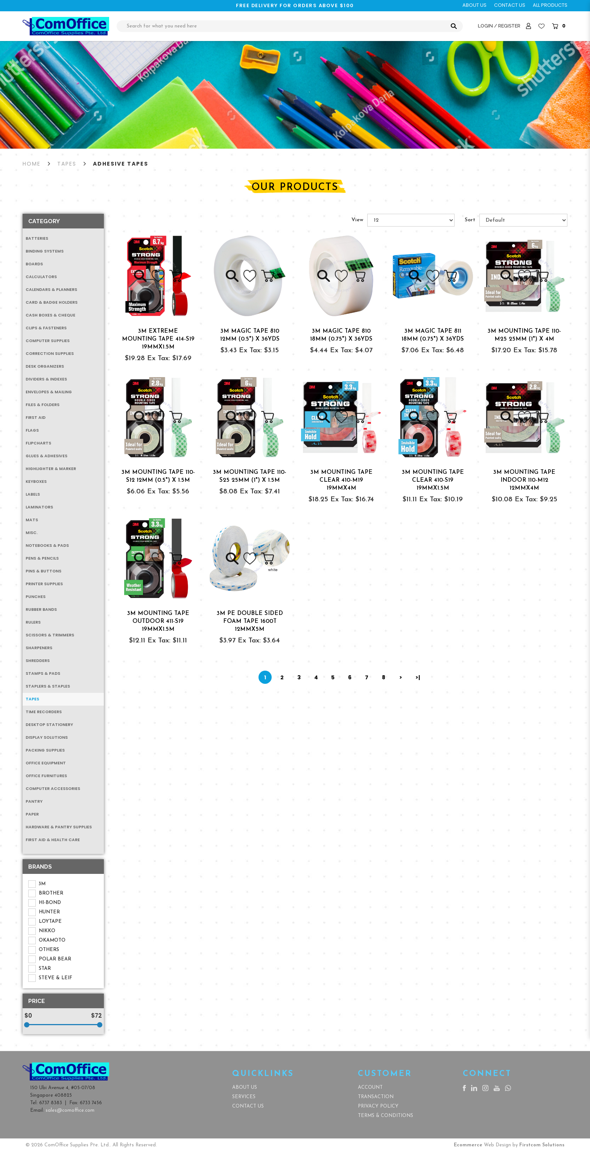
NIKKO (41, 931)
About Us (244, 1087)
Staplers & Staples (48, 686)
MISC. (32, 533)
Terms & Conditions (385, 1115)
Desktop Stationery (49, 724)
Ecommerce (468, 1145)
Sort (470, 220)
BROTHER (45, 893)
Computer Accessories (53, 788)
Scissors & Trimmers (50, 635)
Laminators (39, 507)
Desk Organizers (45, 366)
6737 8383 (50, 1102)
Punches (36, 597)
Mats (32, 520)
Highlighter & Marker (51, 469)
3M (37, 884)
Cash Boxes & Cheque (50, 315)
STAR (39, 968)
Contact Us (248, 1106)
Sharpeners (39, 648)
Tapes (66, 163)
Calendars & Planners (51, 289)
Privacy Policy (378, 1106)
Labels (33, 494)
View (357, 220)
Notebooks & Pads (47, 545)
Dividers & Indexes (46, 379)
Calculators (41, 277)
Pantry (34, 801)
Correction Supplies (50, 353)
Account (370, 1087)
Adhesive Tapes (120, 163)
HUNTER (44, 912)
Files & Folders (42, 405)
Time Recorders (44, 712)
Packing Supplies (45, 750)
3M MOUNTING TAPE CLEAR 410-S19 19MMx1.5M (433, 480)
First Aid (36, 417)
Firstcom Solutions (541, 1145)
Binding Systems (45, 251)
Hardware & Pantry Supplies (59, 827)
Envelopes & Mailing (49, 392)
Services (243, 1096)
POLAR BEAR (49, 959)
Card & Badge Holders (52, 302)
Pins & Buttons (43, 571)
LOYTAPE (45, 921)
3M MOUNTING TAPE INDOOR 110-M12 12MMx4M (524, 480)
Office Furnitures (46, 776)
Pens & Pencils (42, 558)
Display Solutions (47, 737)
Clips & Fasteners (46, 328)
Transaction (376, 1096)
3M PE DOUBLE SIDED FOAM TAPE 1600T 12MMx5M (250, 621)
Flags (32, 430)
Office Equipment (46, 763)
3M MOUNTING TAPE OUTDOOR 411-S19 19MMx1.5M (158, 621)
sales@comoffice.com (70, 1110)
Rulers (33, 622)
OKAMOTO (46, 940)
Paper (32, 814)
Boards (34, 264)
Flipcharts (38, 443)
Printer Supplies (44, 584)
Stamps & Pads (43, 673)
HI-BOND (44, 903)
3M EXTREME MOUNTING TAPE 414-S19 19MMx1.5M (158, 339)
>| (417, 677)
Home (32, 163)
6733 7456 (91, 1102)
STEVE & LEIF (50, 978)
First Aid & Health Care (53, 840)
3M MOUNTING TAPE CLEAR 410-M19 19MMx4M (341, 480)
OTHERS (43, 950)
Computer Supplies (48, 341)
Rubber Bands (41, 609)
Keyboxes (36, 481)
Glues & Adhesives (46, 456)
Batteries (37, 238)
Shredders (38, 661)
